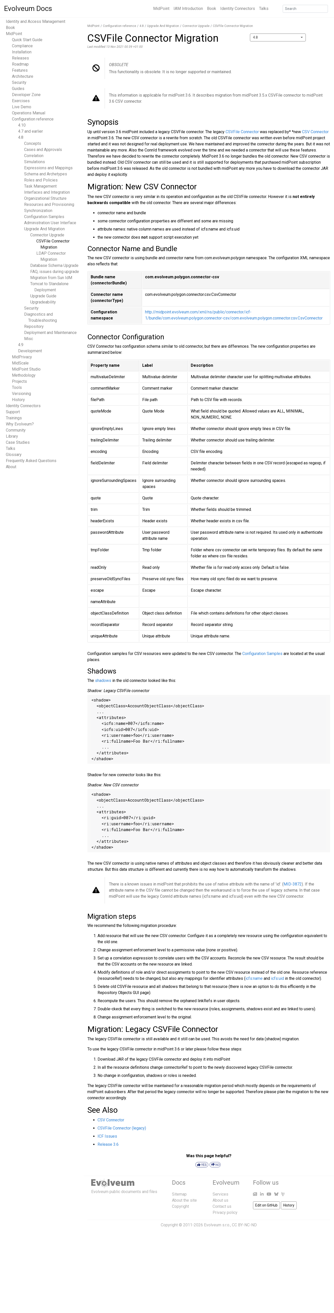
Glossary (14, 454)
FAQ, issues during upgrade (54, 271)
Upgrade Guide (43, 296)
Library (12, 436)
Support (13, 411)
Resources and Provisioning (49, 204)
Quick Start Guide (27, 39)
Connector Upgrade (47, 235)
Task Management (40, 186)
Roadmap (20, 64)
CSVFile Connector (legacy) (122, 1128)
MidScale (20, 363)
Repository (34, 326)
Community (16, 430)
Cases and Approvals (43, 149)
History (18, 399)
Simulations (34, 161)
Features (20, 70)
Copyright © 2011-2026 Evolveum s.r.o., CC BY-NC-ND (209, 1225)
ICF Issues (107, 1136)
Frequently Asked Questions (31, 460)
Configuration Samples (44, 216)
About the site (184, 1200)
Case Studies (18, 442)
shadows (103, 680)
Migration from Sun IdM (51, 277)
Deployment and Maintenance (50, 332)
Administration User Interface (50, 222)
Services (220, 1194)
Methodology (24, 375)
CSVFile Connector (242, 131)
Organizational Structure (45, 198)
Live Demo (21, 106)
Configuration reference (33, 119)
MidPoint (161, 8)
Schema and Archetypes (45, 174)
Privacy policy (225, 1212)
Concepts (32, 143)
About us (220, 1200)
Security (19, 82)
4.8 (20, 137)
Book (211, 8)
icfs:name (254, 978)
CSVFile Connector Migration (233, 26)
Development (30, 350)
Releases (20, 58)
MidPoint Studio (26, 369)
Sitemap (179, 1194)
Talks (263, 8)
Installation (21, 52)
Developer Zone (26, 94)
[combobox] (278, 37)
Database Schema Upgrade (54, 265)
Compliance (22, 45)
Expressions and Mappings (48, 167)
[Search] (305, 9)
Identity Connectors (237, 8)
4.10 (22, 125)
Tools (17, 387)
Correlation (33, 155)
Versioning (21, 393)
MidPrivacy (22, 357)
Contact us (222, 1206)
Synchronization (38, 210)
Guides (18, 88)
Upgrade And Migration (44, 228)
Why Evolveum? (20, 424)
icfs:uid (277, 978)
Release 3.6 (108, 1144)
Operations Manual (28, 113)
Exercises (21, 100)
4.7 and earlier (30, 131)
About (11, 466)
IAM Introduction (188, 8)
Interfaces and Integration (47, 192)
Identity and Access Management (35, 21)
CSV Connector (315, 131)
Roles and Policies (41, 180)
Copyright (180, 1206)
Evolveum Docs (28, 8)
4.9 (20, 344)
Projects (19, 381)
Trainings (14, 418)
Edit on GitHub (266, 1205)
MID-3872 (292, 884)
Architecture (22, 76)
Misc (28, 338)
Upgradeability (43, 302)
